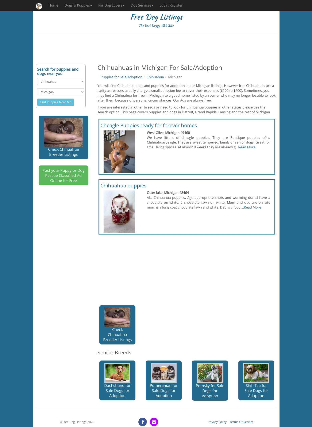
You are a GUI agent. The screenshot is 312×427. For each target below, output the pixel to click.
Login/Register (171, 5)
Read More (246, 147)
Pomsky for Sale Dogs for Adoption (210, 380)
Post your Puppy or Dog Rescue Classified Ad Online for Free (63, 175)
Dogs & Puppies (78, 5)
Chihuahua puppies (123, 185)
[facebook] (142, 422)
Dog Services (142, 5)
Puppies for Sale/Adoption (121, 77)
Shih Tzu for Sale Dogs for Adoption (256, 380)
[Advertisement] (156, 48)
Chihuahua (155, 77)
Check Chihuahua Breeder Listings (63, 137)
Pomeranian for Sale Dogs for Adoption (164, 380)
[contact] (154, 422)
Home (53, 5)
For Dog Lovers (111, 5)
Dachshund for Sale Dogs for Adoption (117, 380)
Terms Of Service (242, 422)
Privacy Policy (217, 422)
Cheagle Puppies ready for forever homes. (149, 125)
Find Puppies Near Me (55, 102)
